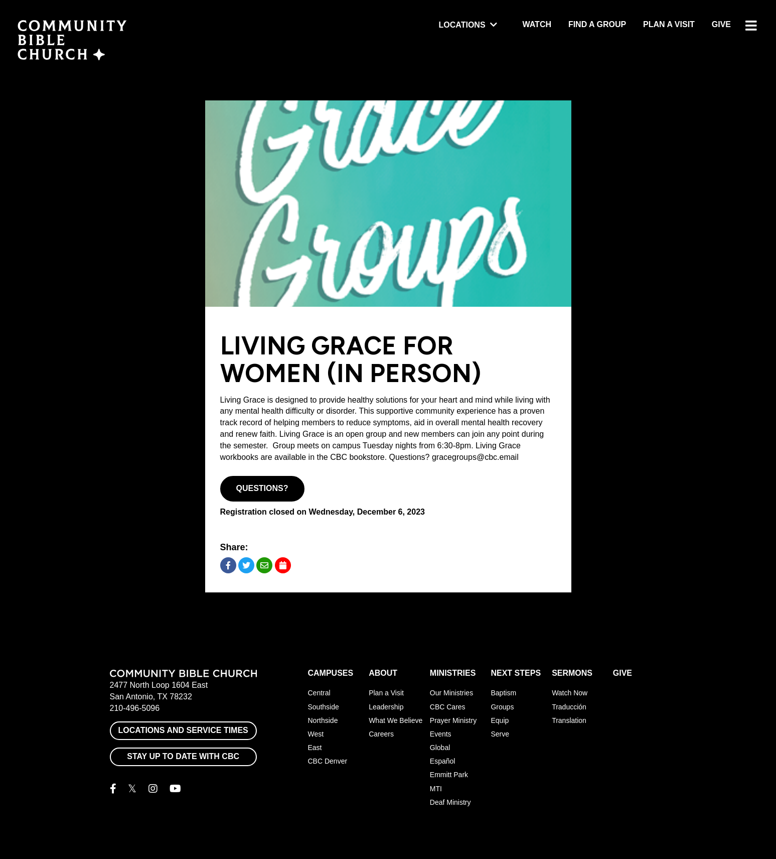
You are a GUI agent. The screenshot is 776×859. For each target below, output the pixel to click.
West (316, 734)
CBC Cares (447, 707)
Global (440, 748)
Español (442, 761)
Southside (323, 707)
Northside (323, 720)
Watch (537, 24)
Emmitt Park (449, 775)
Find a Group (597, 24)
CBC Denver (328, 761)
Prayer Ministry (453, 720)
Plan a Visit (669, 24)
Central (319, 693)
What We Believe (395, 720)
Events (440, 734)
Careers (381, 734)
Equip (500, 720)
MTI (436, 789)
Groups (502, 707)
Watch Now (569, 693)
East (315, 748)
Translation (569, 720)
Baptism (503, 693)
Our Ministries (451, 693)
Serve (500, 734)
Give (721, 24)
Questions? (262, 488)
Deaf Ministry (450, 802)
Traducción (569, 707)
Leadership (386, 707)
